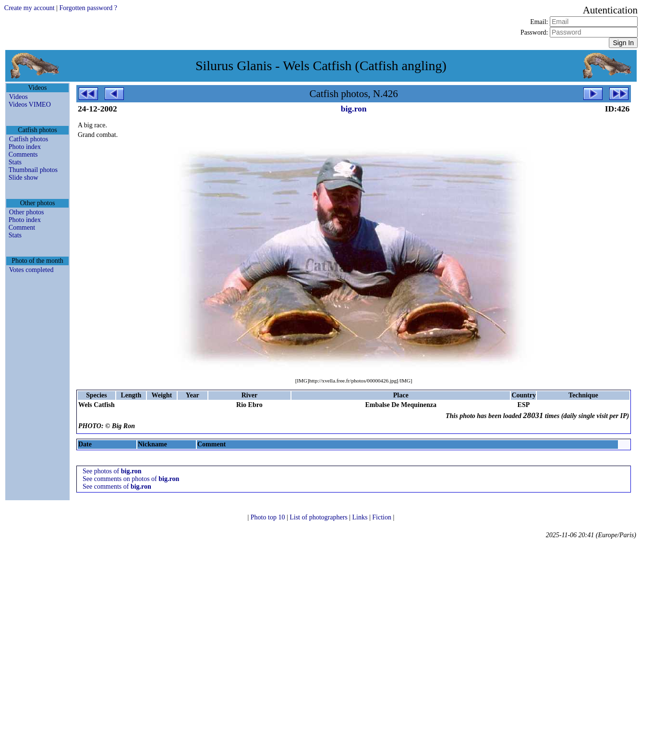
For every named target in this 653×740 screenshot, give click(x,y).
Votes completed (31, 269)
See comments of (117, 486)
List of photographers (319, 517)
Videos (18, 96)
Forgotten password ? (88, 8)
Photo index (25, 146)
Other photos (26, 212)
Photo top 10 (269, 517)
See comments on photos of (131, 478)
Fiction (382, 517)
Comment (22, 227)
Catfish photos (28, 139)
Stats (15, 162)
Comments (23, 154)
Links (360, 517)
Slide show (23, 177)
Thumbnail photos (33, 169)
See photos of (112, 471)
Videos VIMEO (30, 104)
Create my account (29, 8)
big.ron (354, 108)
